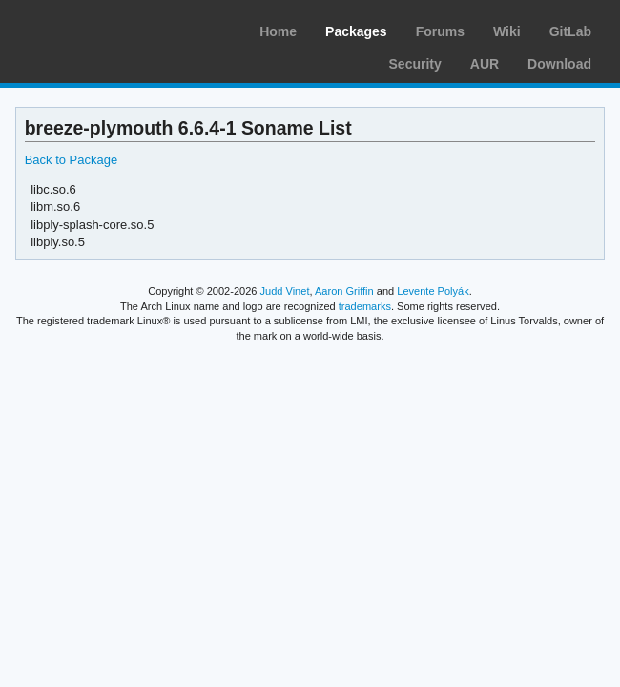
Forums (440, 31)
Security (415, 64)
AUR (484, 64)
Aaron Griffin (344, 291)
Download (559, 64)
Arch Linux (105, 29)
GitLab (570, 31)
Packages (356, 31)
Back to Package (71, 160)
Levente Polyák (432, 291)
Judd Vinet (285, 291)
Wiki (507, 31)
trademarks (365, 306)
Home (278, 31)
